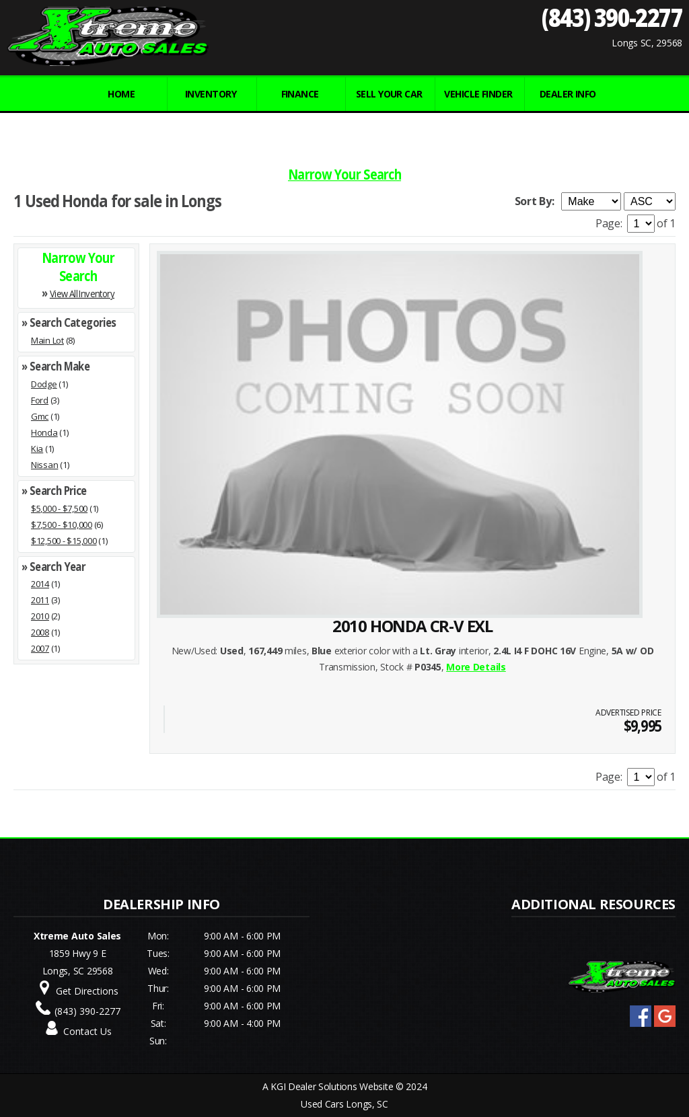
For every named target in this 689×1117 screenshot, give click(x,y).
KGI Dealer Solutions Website (331, 1086)
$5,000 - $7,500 (59, 508)
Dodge (44, 384)
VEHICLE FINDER (478, 93)
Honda (44, 432)
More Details (476, 666)
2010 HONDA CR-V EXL (412, 626)
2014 (40, 584)
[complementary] (648, 1076)
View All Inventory (82, 293)
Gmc (39, 416)
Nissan (44, 465)
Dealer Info (568, 93)
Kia (37, 448)
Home (121, 93)
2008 (40, 632)
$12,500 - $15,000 (64, 541)
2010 (40, 616)
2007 (40, 648)
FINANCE (300, 93)
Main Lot (47, 340)
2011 (40, 600)
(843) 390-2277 (612, 17)
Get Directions (87, 991)
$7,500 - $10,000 (61, 524)
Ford (39, 400)
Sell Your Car (389, 93)
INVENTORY (210, 93)
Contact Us (87, 1031)
